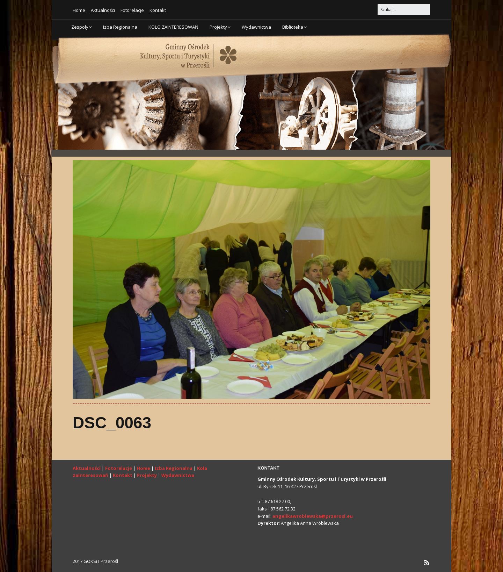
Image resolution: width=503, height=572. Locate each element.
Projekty (218, 27)
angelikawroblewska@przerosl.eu (312, 516)
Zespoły (79, 27)
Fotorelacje (132, 10)
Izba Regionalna (120, 27)
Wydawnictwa (256, 27)
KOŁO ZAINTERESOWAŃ (173, 27)
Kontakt (158, 10)
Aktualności (103, 10)
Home (79, 10)
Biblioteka (292, 27)
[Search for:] (403, 9)
